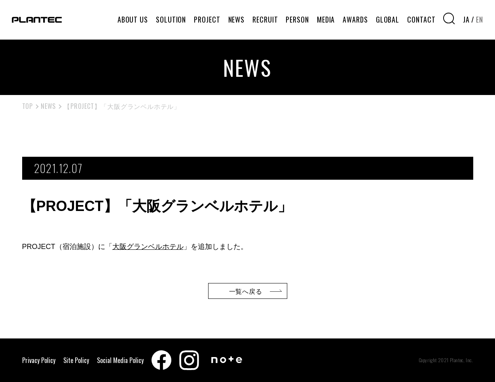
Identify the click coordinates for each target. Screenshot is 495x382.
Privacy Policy (38, 360)
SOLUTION (171, 19)
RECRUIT (265, 19)
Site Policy (76, 360)
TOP (27, 106)
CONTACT (421, 19)
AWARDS (355, 19)
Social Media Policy (120, 360)
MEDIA (326, 19)
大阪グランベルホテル (148, 247)
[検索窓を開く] (449, 19)
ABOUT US (133, 19)
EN (479, 19)
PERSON (297, 19)
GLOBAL (387, 19)
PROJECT (207, 19)
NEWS (236, 19)
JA (466, 19)
